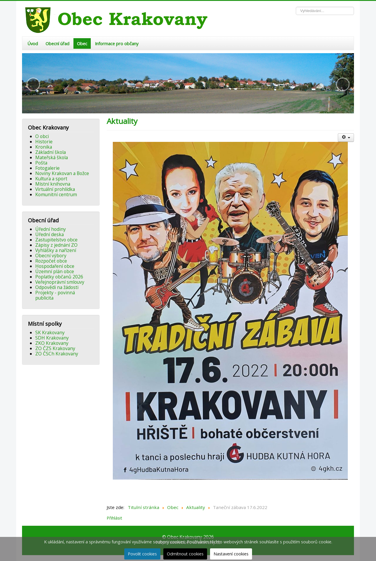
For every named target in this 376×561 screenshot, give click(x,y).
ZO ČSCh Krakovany (56, 353)
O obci (42, 136)
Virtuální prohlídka (55, 189)
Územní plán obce (54, 271)
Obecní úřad (57, 43)
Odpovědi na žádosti (56, 287)
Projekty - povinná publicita (55, 295)
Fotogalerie (47, 168)
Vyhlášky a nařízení (55, 250)
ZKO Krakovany (51, 343)
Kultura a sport (51, 178)
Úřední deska (49, 234)
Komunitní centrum (56, 194)
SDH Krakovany (52, 338)
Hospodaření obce (54, 266)
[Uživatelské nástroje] (346, 137)
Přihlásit (114, 517)
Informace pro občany (116, 43)
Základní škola (50, 152)
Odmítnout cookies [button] (185, 554)
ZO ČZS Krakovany (55, 348)
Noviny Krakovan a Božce (62, 173)
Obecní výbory (50, 255)
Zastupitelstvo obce (56, 239)
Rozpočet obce (51, 261)
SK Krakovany (50, 332)
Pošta (41, 162)
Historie (44, 141)
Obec (82, 43)
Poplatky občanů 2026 (59, 276)
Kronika (43, 147)
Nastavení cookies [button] (231, 554)
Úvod (32, 43)
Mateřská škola (51, 157)
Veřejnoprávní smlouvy (59, 282)
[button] (33, 84)
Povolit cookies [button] (142, 554)
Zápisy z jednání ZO (56, 245)
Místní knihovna (52, 184)
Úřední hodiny (50, 229)
